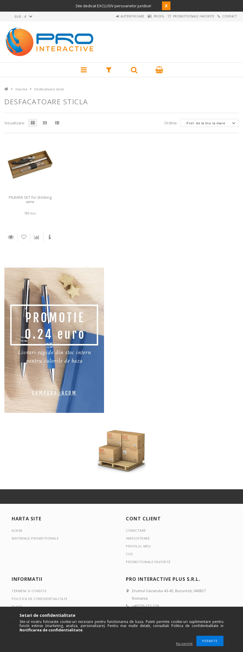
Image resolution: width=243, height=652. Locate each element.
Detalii (10, 237)
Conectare (136, 530)
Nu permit (184, 643)
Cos (129, 554)
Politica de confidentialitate (40, 599)
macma (21, 89)
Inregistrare (138, 538)
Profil (145, 16)
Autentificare (114, 16)
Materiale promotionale (35, 538)
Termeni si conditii (29, 591)
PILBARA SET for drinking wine (30, 199)
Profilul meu (138, 546)
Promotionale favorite (185, 16)
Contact (226, 16)
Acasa (17, 530)
